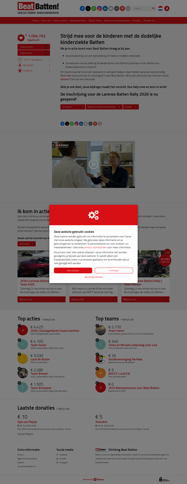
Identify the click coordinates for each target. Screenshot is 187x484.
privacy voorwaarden (95, 247)
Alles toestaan (73, 270)
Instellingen (114, 270)
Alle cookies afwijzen (93, 276)
